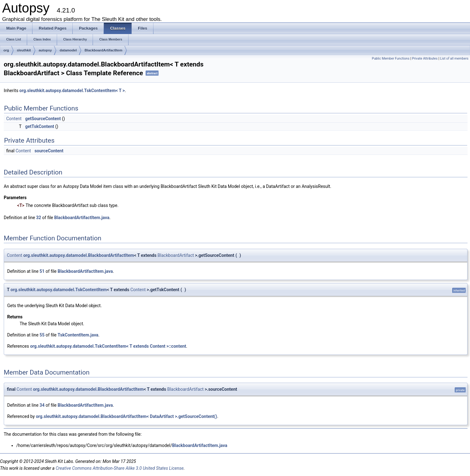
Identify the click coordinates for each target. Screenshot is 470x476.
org (6, 50)
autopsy (45, 50)
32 (38, 217)
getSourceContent (43, 118)
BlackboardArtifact (175, 255)
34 (42, 405)
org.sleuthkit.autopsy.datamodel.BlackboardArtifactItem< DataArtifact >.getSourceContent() (126, 416)
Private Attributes (425, 58)
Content (14, 118)
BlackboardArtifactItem (103, 50)
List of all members (454, 58)
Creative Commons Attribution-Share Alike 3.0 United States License (119, 468)
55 (42, 334)
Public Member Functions (390, 58)
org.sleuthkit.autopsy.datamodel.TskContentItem (59, 289)
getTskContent (39, 126)
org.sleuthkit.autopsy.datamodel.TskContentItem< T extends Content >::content (108, 346)
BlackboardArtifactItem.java (81, 217)
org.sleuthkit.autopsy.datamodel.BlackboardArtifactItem (78, 255)
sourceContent (49, 150)
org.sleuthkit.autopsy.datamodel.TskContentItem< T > (72, 90)
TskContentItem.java (78, 334)
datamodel (68, 50)
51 (42, 271)
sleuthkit (24, 50)
